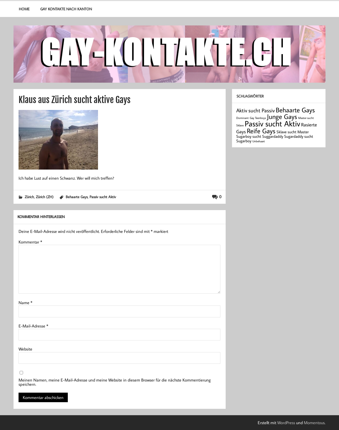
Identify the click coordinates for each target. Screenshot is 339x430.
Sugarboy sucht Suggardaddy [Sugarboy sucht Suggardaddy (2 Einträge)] (259, 136)
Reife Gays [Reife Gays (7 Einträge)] (261, 130)
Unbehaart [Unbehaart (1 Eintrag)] (258, 141)
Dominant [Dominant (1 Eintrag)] (242, 118)
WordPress (286, 422)
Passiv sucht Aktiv (103, 196)
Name (25, 302)
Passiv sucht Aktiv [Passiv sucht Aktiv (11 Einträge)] (272, 123)
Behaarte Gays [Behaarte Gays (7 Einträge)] (295, 109)
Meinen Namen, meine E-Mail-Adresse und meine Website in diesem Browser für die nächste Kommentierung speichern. (115, 382)
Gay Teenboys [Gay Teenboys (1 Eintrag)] (258, 118)
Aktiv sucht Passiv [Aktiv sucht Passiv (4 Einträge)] (255, 110)
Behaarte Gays (77, 196)
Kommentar (30, 242)
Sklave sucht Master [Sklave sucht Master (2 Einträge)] (292, 131)
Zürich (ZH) (44, 196)
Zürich (29, 196)
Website (25, 349)
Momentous (314, 422)
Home (24, 8)
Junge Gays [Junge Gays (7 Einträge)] (282, 116)
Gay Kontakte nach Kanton (66, 8)
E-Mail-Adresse (33, 326)
